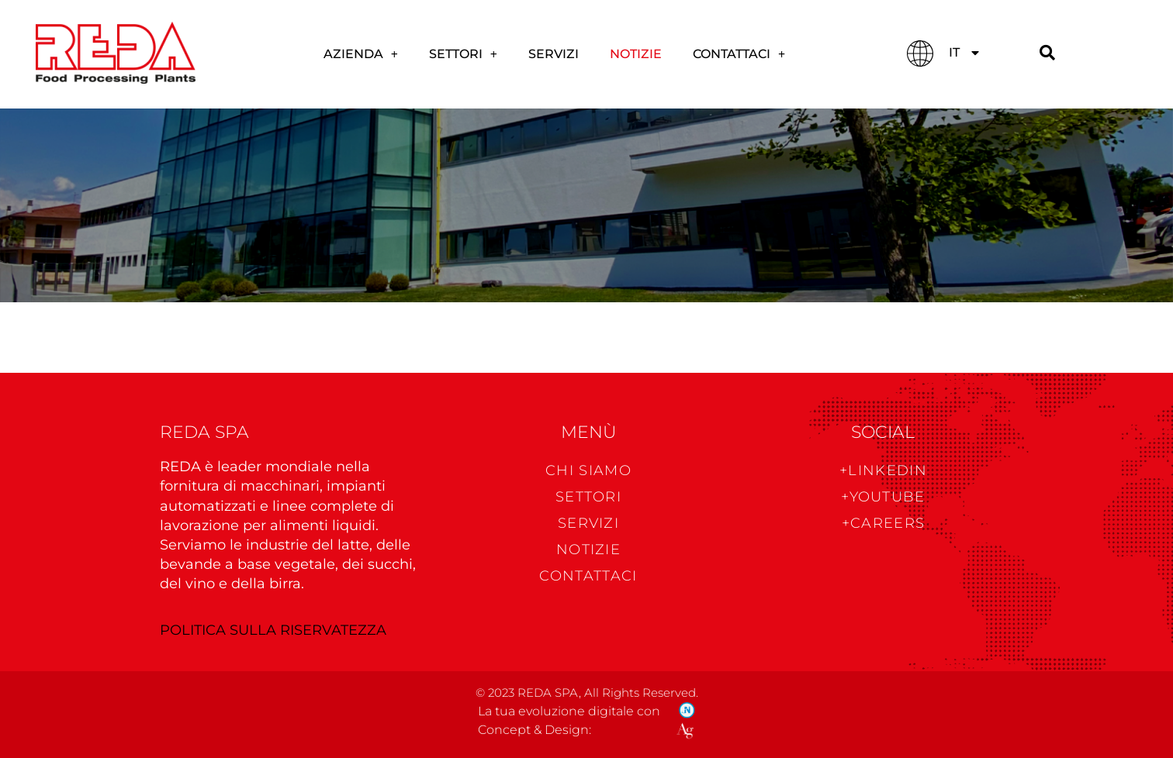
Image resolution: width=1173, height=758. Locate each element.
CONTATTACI (739, 54)
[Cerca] (1047, 53)
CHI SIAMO (588, 470)
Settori (588, 496)
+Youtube (883, 496)
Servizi (553, 54)
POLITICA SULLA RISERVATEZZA (273, 630)
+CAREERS (883, 523)
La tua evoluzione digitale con (569, 711)
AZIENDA (361, 54)
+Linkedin (883, 470)
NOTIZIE (588, 549)
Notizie (636, 54)
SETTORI (463, 54)
